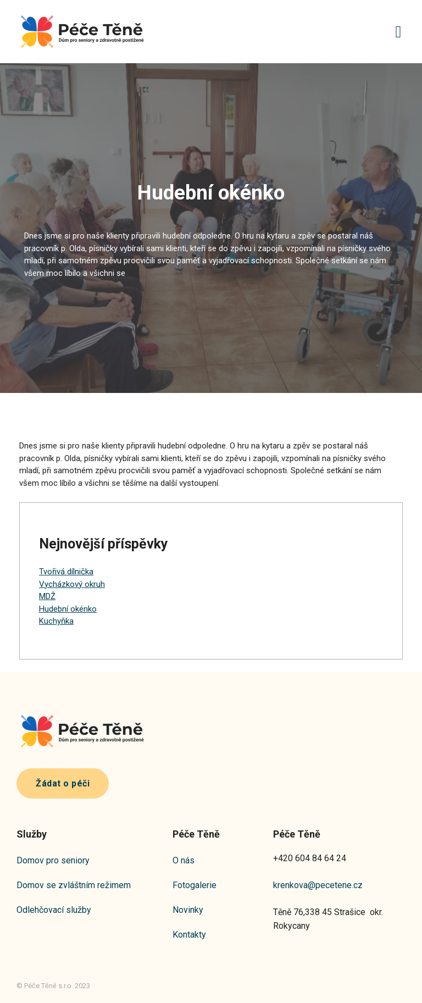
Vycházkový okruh (72, 584)
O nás (184, 860)
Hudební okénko (68, 609)
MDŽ (47, 596)
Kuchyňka (56, 621)
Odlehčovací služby (53, 910)
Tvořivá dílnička (66, 572)
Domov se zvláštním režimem (73, 885)
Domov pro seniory (53, 860)
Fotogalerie (194, 885)
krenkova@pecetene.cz (318, 885)
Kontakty (189, 934)
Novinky (188, 910)
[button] (398, 31)
